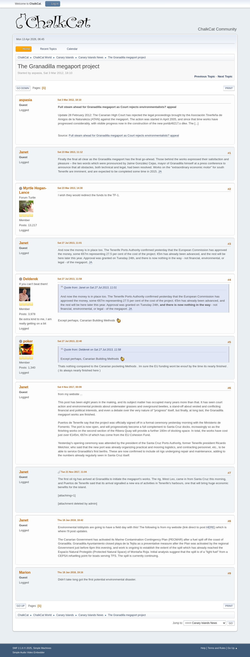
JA (160, 171)
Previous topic (204, 76)
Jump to (177, 623)
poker (28, 341)
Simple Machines (42, 648)
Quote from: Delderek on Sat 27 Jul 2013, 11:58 (92, 349)
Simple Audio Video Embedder (29, 652)
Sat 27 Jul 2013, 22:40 (70, 341)
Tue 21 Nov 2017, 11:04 (74, 472)
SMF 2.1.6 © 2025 (22, 648)
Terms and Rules (217, 648)
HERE (210, 527)
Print (229, 88)
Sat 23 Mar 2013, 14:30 (70, 188)
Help (203, 648)
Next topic (225, 76)
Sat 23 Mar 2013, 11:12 (70, 152)
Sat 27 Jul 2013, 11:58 (70, 278)
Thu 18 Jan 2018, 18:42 (70, 520)
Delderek (30, 279)
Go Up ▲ (232, 648)
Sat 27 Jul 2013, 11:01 (70, 243)
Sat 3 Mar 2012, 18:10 (69, 99)
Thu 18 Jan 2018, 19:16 (70, 572)
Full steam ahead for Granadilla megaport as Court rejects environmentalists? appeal (124, 135)
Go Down (23, 88)
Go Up (21, 606)
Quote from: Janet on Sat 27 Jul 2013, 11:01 (90, 287)
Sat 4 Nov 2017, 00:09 (70, 387)
